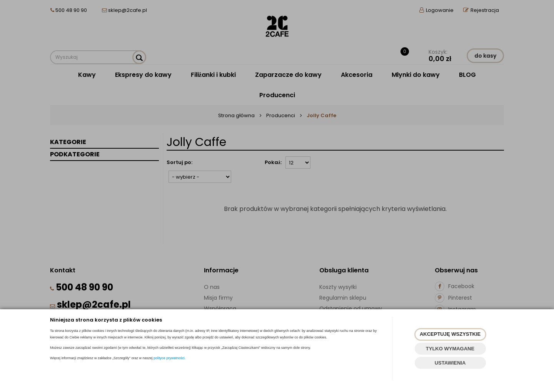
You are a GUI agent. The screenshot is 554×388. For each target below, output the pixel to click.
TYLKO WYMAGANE (450, 349)
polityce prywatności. (169, 358)
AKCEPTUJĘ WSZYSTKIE (450, 334)
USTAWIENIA (450, 363)
